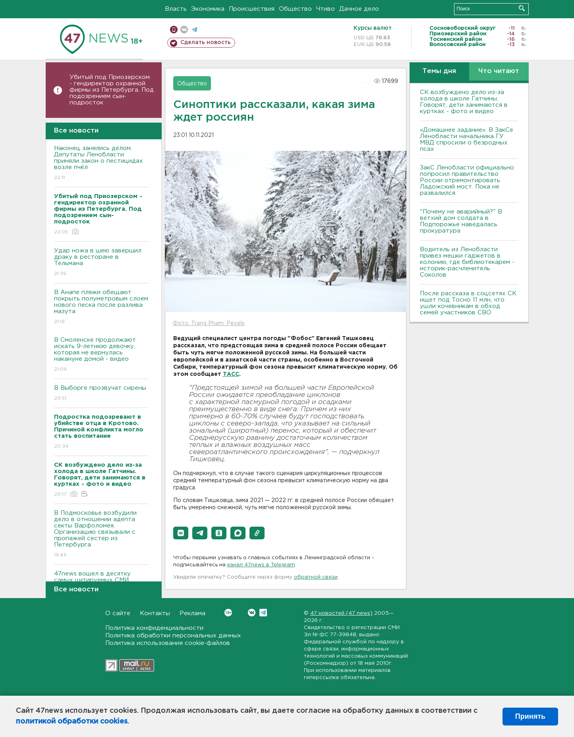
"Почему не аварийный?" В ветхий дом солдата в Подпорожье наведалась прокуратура (461, 221)
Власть (176, 9)
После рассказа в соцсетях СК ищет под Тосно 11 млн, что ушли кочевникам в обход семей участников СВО (468, 303)
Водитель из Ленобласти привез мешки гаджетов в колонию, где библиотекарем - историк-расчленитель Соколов (467, 262)
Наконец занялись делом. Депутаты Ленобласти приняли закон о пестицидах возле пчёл (101, 163)
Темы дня (439, 71)
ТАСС (231, 374)
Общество (295, 9)
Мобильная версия (174, 29)
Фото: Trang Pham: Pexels (209, 323)
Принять (530, 716)
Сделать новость (205, 42)
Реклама (192, 613)
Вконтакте (228, 612)
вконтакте (184, 29)
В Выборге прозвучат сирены (101, 393)
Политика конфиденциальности (154, 628)
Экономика (207, 9)
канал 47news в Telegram (261, 565)
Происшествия (251, 9)
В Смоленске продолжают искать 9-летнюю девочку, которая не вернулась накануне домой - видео (101, 355)
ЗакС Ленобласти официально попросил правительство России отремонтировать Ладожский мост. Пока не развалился (467, 180)
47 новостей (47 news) (341, 613)
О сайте (117, 613)
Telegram (263, 612)
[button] (180, 533)
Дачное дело (359, 9)
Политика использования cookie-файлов (167, 643)
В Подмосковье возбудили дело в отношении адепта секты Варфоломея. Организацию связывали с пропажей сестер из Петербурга (101, 534)
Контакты (155, 613)
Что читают (498, 71)
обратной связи (316, 577)
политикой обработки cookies (72, 721)
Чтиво (325, 9)
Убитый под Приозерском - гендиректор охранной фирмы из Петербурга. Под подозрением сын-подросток (112, 90)
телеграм (194, 29)
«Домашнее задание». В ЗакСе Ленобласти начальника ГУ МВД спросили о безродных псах (466, 139)
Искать (522, 8)
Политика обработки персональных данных (173, 635)
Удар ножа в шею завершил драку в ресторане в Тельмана (101, 262)
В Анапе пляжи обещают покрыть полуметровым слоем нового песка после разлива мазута (101, 307)
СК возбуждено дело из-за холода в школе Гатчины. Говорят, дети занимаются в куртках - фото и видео (464, 102)
